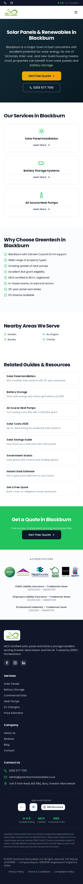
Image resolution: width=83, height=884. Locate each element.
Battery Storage (14, 689)
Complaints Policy (64, 871)
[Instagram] (15, 663)
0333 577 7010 (41, 87)
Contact (9, 750)
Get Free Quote (41, 76)
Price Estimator (13, 713)
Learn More (41, 145)
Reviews (9, 739)
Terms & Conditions (39, 871)
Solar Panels (11, 684)
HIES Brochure (53, 807)
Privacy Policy (16, 871)
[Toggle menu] (76, 12)
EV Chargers (12, 707)
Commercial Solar (15, 695)
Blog (6, 745)
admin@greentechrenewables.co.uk (29, 777)
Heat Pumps (11, 701)
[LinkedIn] (23, 663)
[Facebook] (7, 663)
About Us (9, 733)
